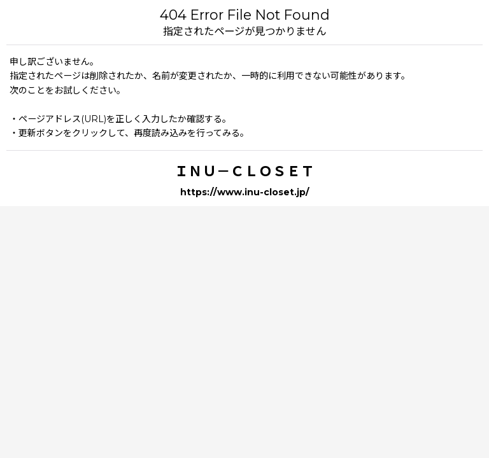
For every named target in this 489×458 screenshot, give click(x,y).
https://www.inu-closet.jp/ (244, 192)
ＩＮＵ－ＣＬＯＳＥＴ (244, 171)
